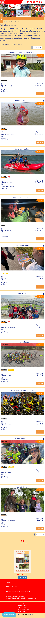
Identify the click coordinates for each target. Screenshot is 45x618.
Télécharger (22, 577)
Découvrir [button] (40, 94)
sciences (3, 35)
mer (43, 31)
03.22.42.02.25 (34, 2)
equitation (4, 40)
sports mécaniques (31, 38)
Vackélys (30, 614)
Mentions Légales (22, 605)
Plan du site (22, 607)
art (16, 35)
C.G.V (22, 603)
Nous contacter (22, 611)
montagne (5, 33)
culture (10, 35)
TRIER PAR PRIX (5, 44)
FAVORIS (1, 18)
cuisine (35, 33)
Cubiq (18, 614)
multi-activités (25, 33)
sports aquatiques (15, 38)
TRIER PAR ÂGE (16, 44)
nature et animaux (25, 35)
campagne (14, 33)
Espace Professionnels (22, 609)
